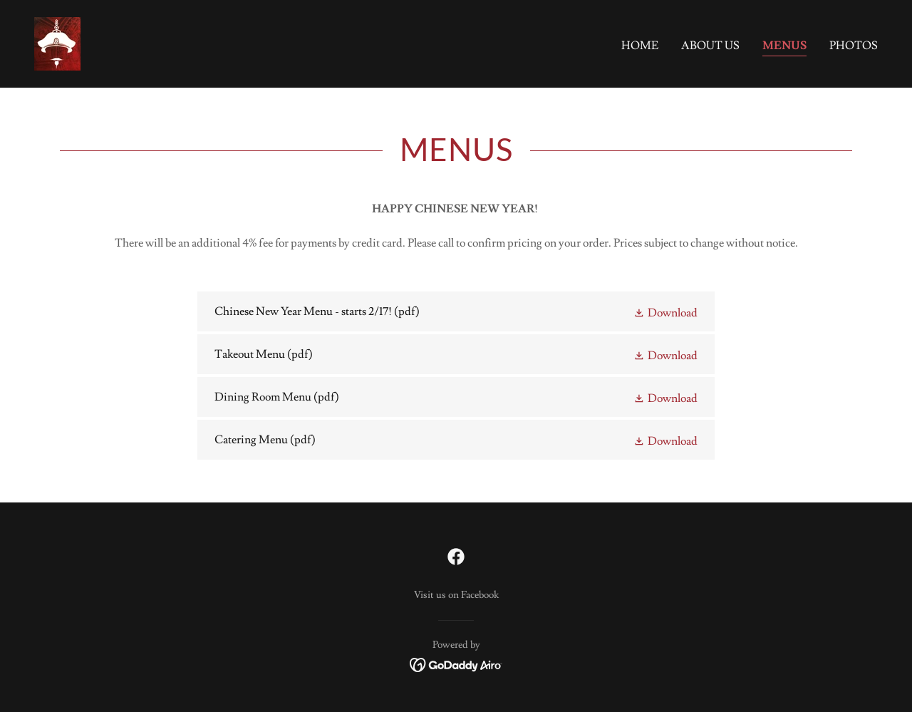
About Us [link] (710, 45)
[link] (57, 41)
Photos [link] (853, 45)
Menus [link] (784, 45)
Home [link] (639, 45)
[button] (665, 311)
